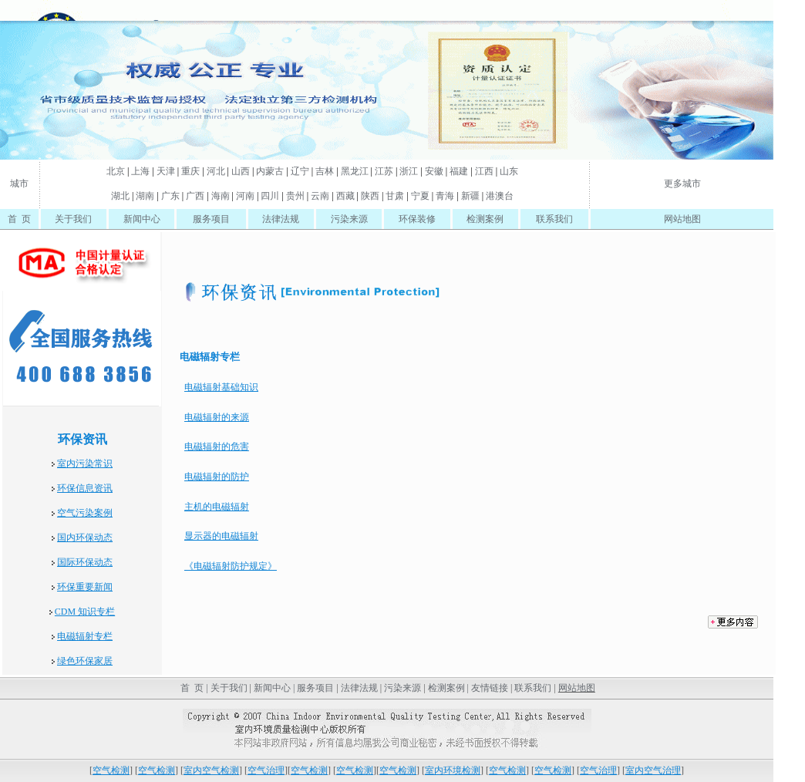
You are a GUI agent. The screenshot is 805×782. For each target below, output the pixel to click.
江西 (484, 171)
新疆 (470, 195)
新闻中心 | (274, 688)
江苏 (384, 171)
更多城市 (682, 183)
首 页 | (192, 688)
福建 (459, 171)
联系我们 (554, 219)
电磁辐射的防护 (216, 476)
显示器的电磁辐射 (221, 536)
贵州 (295, 195)
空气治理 (266, 770)
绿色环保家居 (85, 661)
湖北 (120, 195)
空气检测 (111, 770)
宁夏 (420, 195)
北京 (115, 171)
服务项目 (211, 219)
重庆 (190, 171)
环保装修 (417, 219)
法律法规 (280, 219)
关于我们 (73, 219)
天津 (166, 171)
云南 (320, 195)
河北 (216, 171)
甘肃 (395, 195)
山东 (509, 171)
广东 (170, 195)
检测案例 (485, 219)
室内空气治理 (653, 770)
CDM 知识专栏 (85, 611)
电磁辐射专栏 (85, 636)
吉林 (324, 171)
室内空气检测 (211, 770)
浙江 (408, 171)
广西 (195, 195)
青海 (445, 195)
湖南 (145, 195)
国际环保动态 (85, 562)
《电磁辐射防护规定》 (230, 566)
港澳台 (500, 195)
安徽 (434, 171)
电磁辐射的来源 (216, 417)
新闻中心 (141, 219)
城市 (19, 183)
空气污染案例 (85, 512)
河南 (245, 195)
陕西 (370, 195)
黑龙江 (355, 171)
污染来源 (349, 219)
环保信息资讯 (85, 488)
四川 (270, 195)
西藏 (345, 195)
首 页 (19, 219)
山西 (240, 171)
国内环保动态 (85, 537)
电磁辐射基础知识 (221, 387)
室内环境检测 (452, 770)
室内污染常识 (85, 463)
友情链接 (489, 688)
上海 (140, 171)
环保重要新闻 (85, 586)
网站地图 (682, 219)
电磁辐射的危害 (216, 446)
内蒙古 (270, 171)
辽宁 (300, 171)
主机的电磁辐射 (216, 506)
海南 (220, 195)
